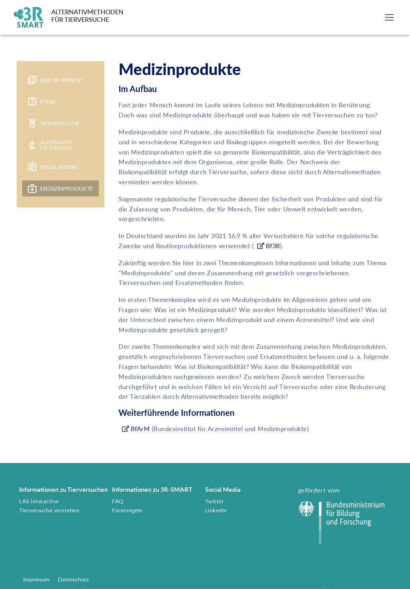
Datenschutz (73, 579)
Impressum (36, 579)
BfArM (140, 428)
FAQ (118, 501)
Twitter (214, 501)
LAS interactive (39, 501)
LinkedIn (216, 510)
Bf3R (273, 246)
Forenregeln (127, 510)
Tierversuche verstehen (49, 510)
